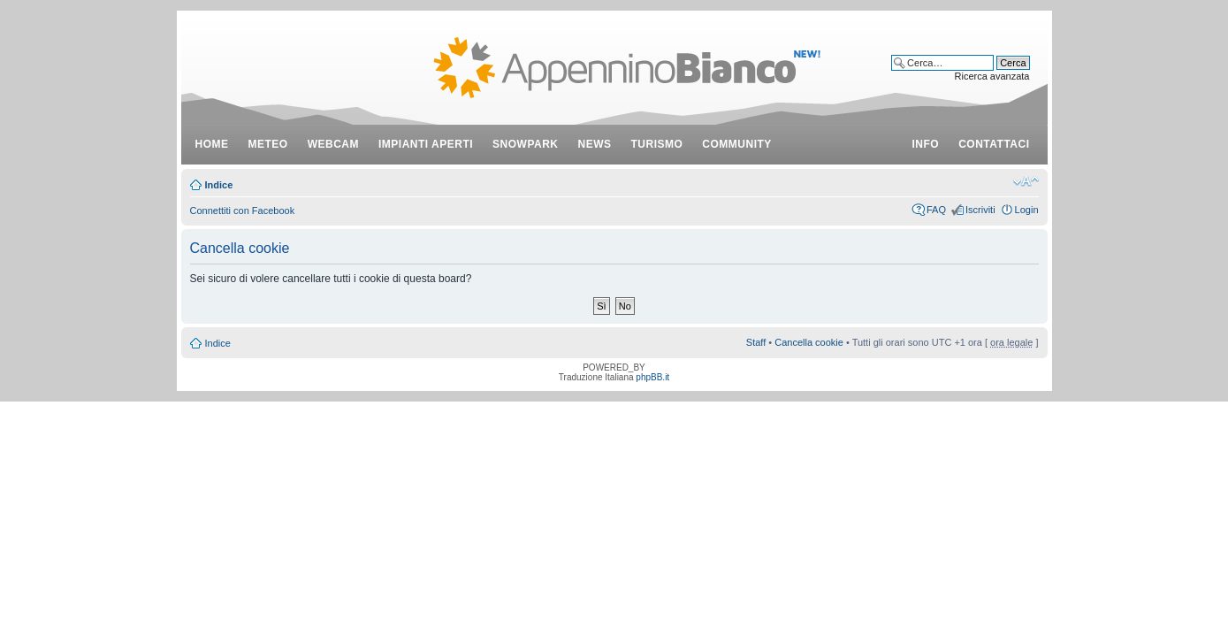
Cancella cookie (808, 342)
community (737, 144)
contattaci (993, 144)
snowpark (525, 144)
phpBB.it (652, 377)
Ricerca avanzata (992, 76)
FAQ (936, 209)
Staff (756, 342)
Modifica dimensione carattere (1026, 181)
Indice (219, 185)
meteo (268, 144)
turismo (657, 144)
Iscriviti (980, 209)
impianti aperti (425, 144)
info (926, 144)
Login (1027, 209)
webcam (333, 144)
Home (212, 144)
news (595, 144)
